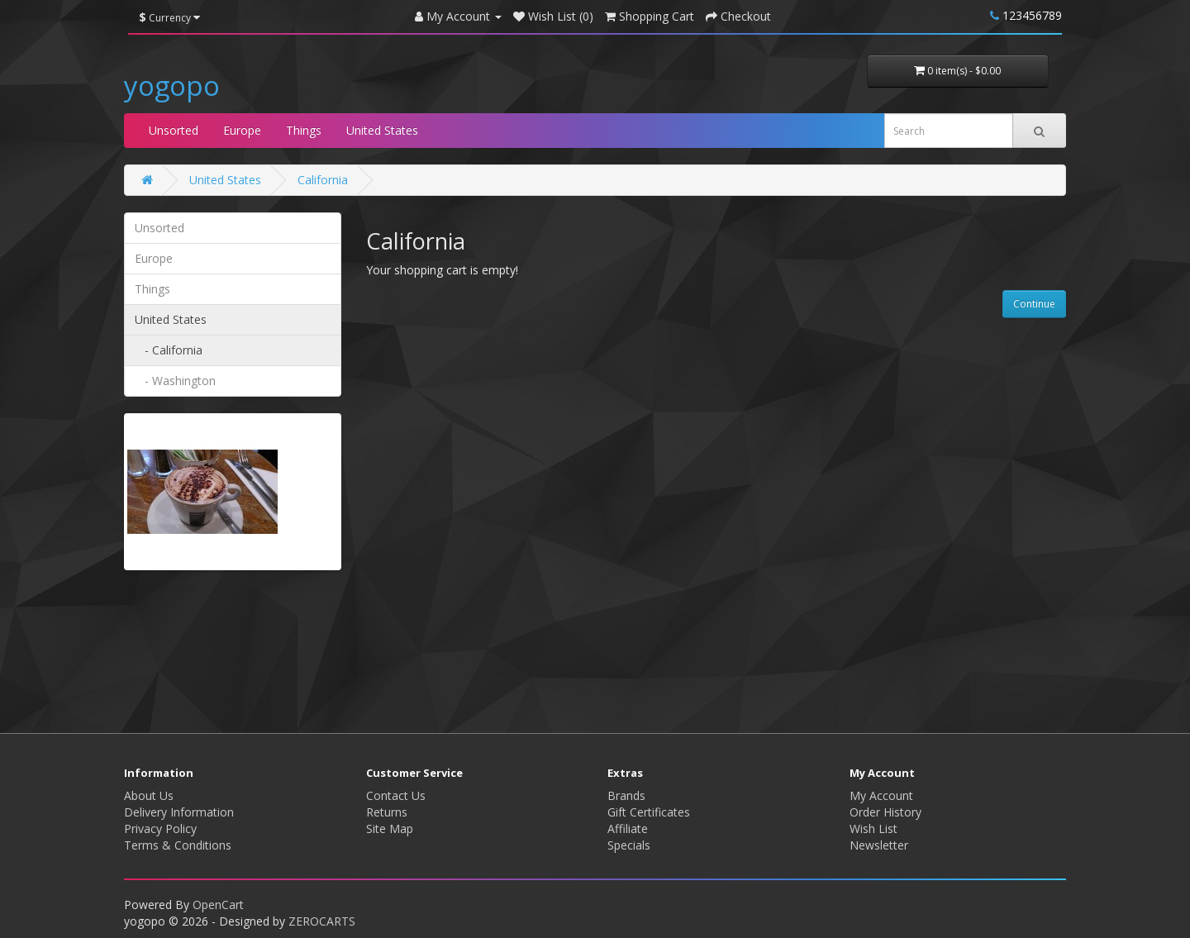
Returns (386, 812)
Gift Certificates (648, 812)
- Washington (175, 380)
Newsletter (879, 845)
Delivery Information (179, 812)
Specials (628, 845)
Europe (242, 130)
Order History (885, 812)
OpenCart (218, 904)
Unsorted (173, 130)
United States (382, 130)
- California (168, 350)
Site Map (389, 828)
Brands (626, 795)
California (323, 180)
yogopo (172, 85)
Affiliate (627, 828)
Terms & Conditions (177, 845)
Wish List (873, 828)
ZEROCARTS (321, 921)
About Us (149, 795)
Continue (1034, 304)
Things (303, 130)
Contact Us (396, 795)
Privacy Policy (160, 828)
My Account (881, 795)
